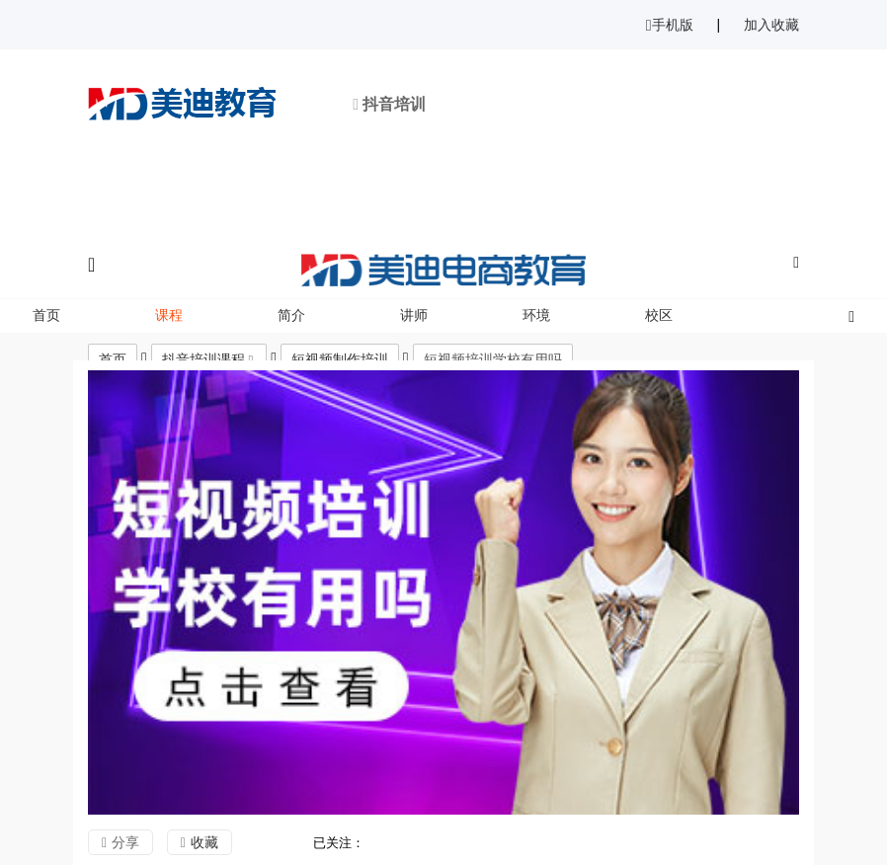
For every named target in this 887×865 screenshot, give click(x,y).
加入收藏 (771, 25)
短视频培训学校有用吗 (493, 359)
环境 (536, 315)
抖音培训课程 (203, 359)
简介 (291, 315)
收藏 (204, 842)
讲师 (414, 315)
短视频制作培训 (339, 359)
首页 (46, 315)
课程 (169, 315)
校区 (659, 315)
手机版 (669, 25)
